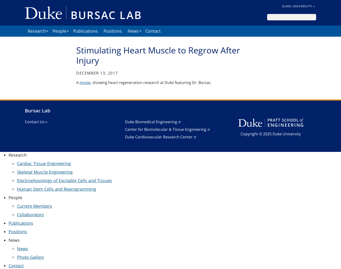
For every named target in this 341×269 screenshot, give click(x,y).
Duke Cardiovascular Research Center (159, 137)
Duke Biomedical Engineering (151, 121)
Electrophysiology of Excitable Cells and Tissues (64, 180)
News (22, 248)
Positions (112, 31)
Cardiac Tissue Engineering (44, 163)
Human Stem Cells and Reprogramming (56, 189)
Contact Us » (36, 121)
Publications (85, 31)
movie (85, 82)
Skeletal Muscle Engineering (45, 172)
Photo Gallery (30, 257)
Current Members (34, 206)
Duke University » (298, 6)
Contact (153, 31)
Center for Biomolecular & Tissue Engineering (165, 129)
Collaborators (30, 214)
